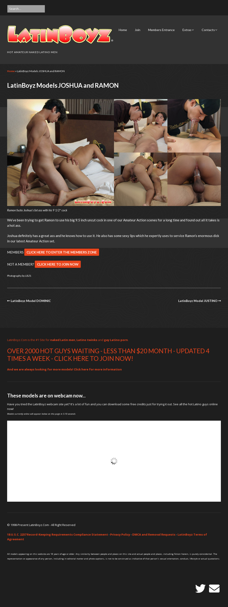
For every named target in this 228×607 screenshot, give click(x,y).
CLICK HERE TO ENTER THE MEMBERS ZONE (62, 252)
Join (137, 30)
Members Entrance (161, 30)
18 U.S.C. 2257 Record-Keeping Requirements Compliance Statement (57, 534)
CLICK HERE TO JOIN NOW (58, 264)
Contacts (208, 30)
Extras (186, 30)
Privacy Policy (120, 534)
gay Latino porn (116, 340)
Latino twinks (87, 340)
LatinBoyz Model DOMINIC (31, 301)
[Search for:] (26, 9)
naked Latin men (62, 340)
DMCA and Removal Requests (153, 534)
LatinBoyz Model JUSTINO (198, 301)
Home (123, 30)
